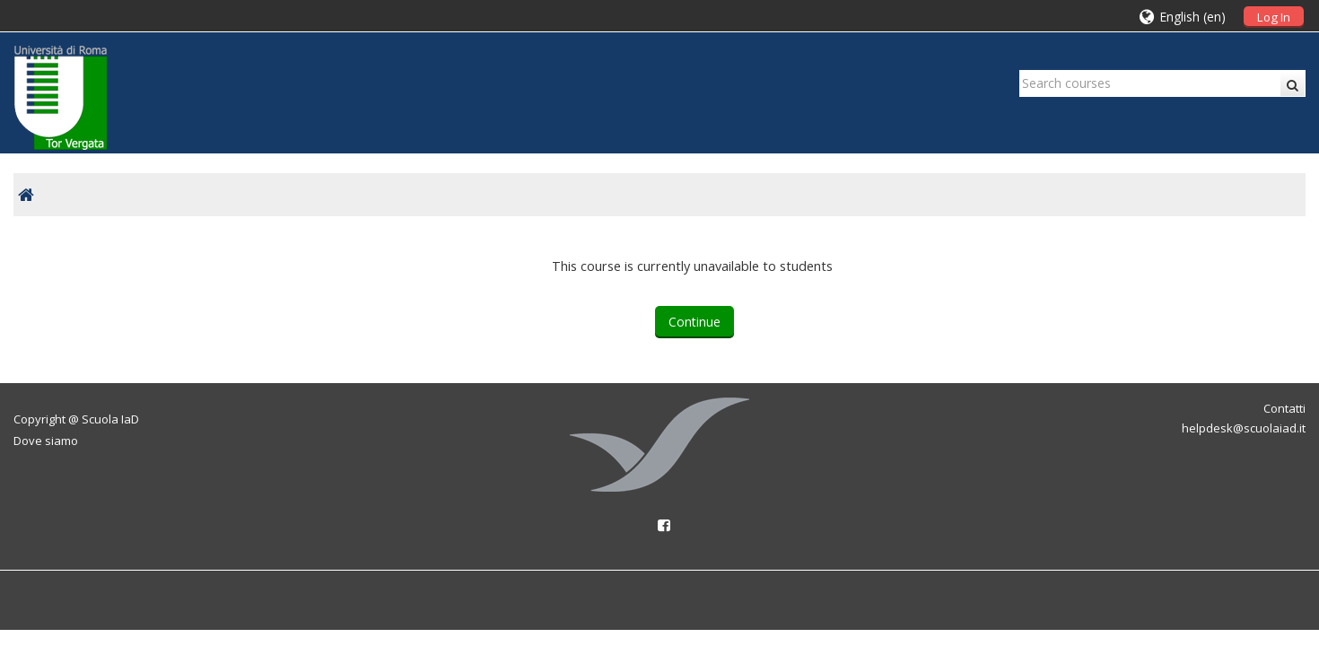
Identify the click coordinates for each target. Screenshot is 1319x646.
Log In (1273, 17)
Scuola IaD (110, 419)
